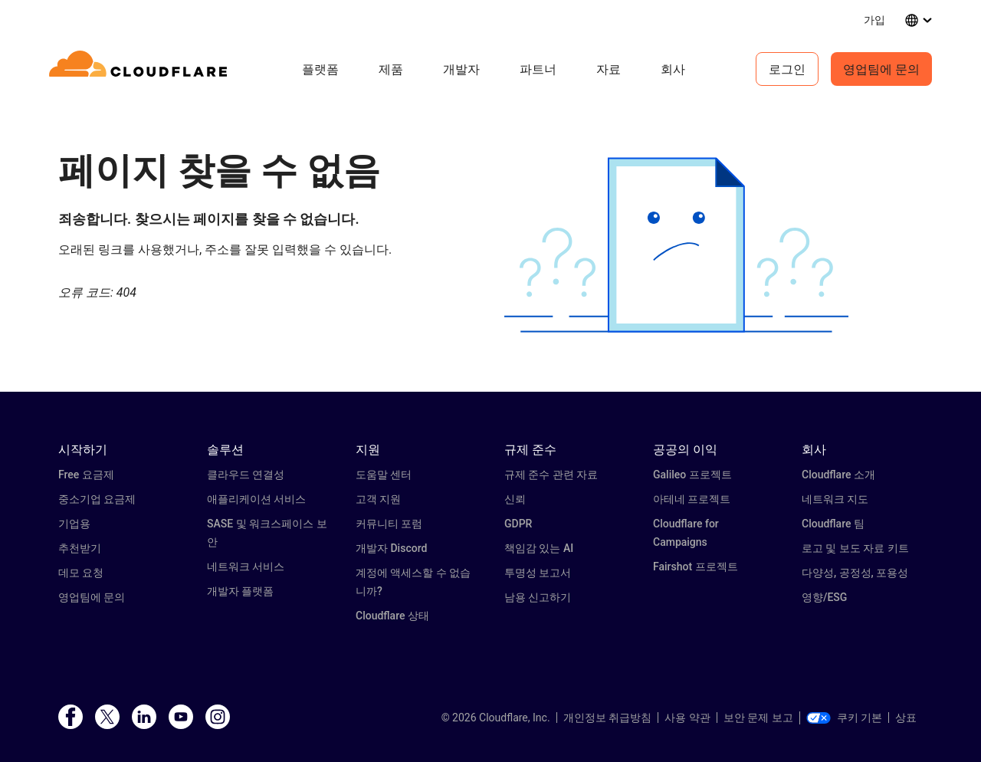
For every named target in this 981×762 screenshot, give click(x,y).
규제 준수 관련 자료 (551, 474)
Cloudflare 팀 (833, 523)
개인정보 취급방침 (607, 717)
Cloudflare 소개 (838, 474)
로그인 (787, 69)
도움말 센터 (384, 474)
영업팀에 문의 (881, 69)
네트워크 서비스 (245, 566)
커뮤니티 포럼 (389, 523)
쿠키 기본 (844, 717)
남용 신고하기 (537, 597)
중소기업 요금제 (97, 499)
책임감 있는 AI (538, 548)
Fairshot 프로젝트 (695, 566)
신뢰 (515, 499)
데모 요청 (80, 573)
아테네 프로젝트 (691, 499)
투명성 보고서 (537, 573)
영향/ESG (824, 597)
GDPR (518, 523)
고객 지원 (378, 499)
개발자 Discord (391, 548)
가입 (874, 19)
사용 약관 (687, 717)
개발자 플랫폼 (240, 591)
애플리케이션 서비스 (256, 499)
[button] (676, 245)
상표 (906, 717)
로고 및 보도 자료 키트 (855, 548)
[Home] (140, 69)
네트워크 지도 (835, 499)
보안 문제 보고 (758, 717)
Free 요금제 (86, 474)
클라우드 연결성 (245, 474)
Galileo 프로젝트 (692, 474)
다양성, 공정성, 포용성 (855, 573)
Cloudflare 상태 (392, 615)
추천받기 (79, 548)
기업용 (74, 523)
